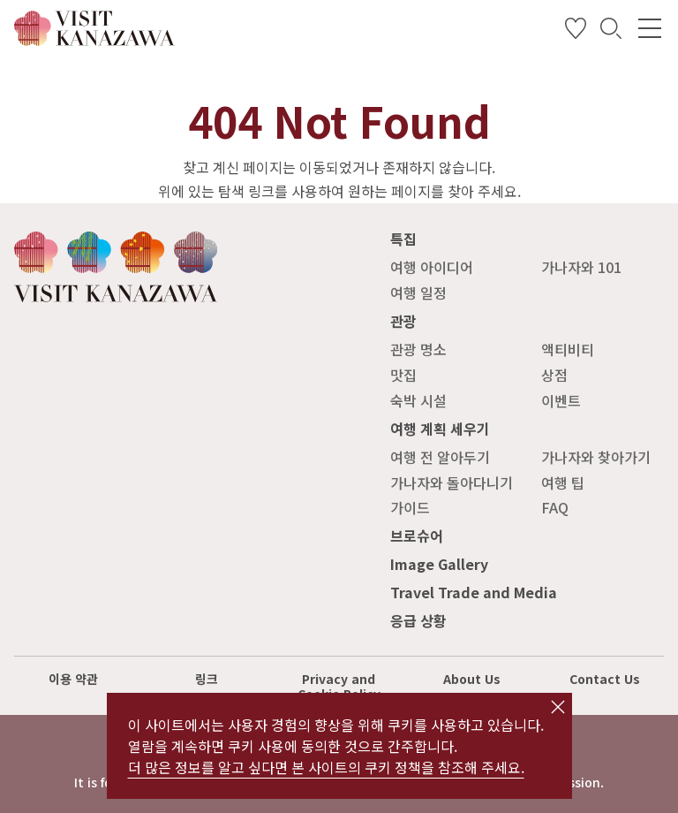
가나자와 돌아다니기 (451, 482)
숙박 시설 (418, 400)
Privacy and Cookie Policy (339, 686)
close (558, 707)
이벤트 (561, 400)
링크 (206, 679)
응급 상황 (418, 620)
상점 (554, 374)
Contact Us (604, 679)
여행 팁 (562, 482)
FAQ (555, 507)
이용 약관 (73, 679)
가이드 (410, 507)
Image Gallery (439, 563)
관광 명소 (418, 349)
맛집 (403, 374)
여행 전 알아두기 (440, 456)
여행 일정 (418, 292)
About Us (472, 679)
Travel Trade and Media (473, 592)
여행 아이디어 (431, 266)
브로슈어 (416, 535)
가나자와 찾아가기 (596, 456)
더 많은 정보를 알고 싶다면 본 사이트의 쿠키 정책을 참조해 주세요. (326, 767)
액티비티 (567, 349)
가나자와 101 (581, 266)
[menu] (650, 28)
